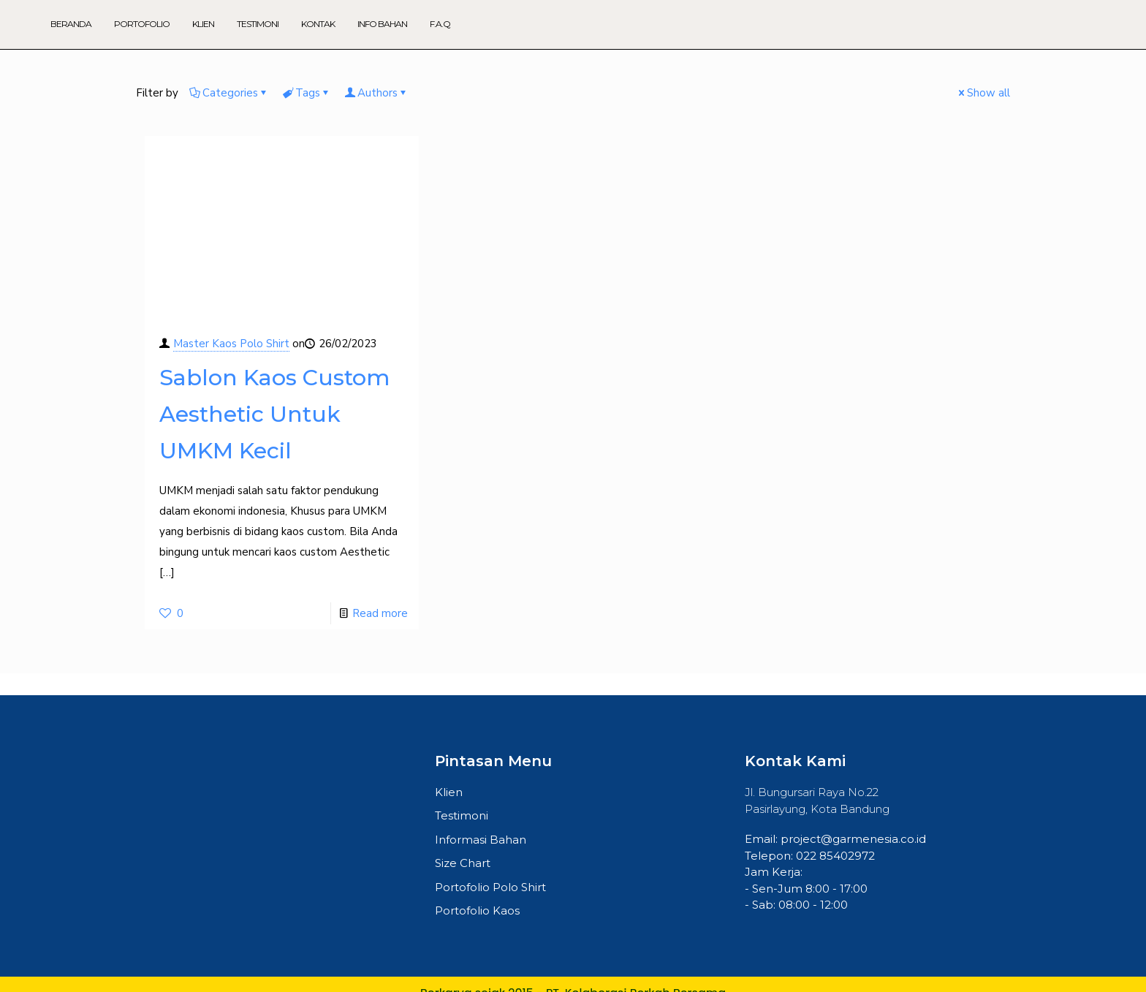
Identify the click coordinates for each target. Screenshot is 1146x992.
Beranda (70, 23)
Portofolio (142, 23)
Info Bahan (382, 23)
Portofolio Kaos (477, 911)
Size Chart (462, 864)
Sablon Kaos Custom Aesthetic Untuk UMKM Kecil (274, 414)
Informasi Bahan (480, 840)
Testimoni (257, 23)
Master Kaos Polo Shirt (231, 343)
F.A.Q (440, 23)
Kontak (318, 23)
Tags (306, 93)
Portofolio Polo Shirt (490, 887)
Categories (229, 93)
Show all (983, 93)
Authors (376, 93)
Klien (203, 23)
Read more (380, 613)
